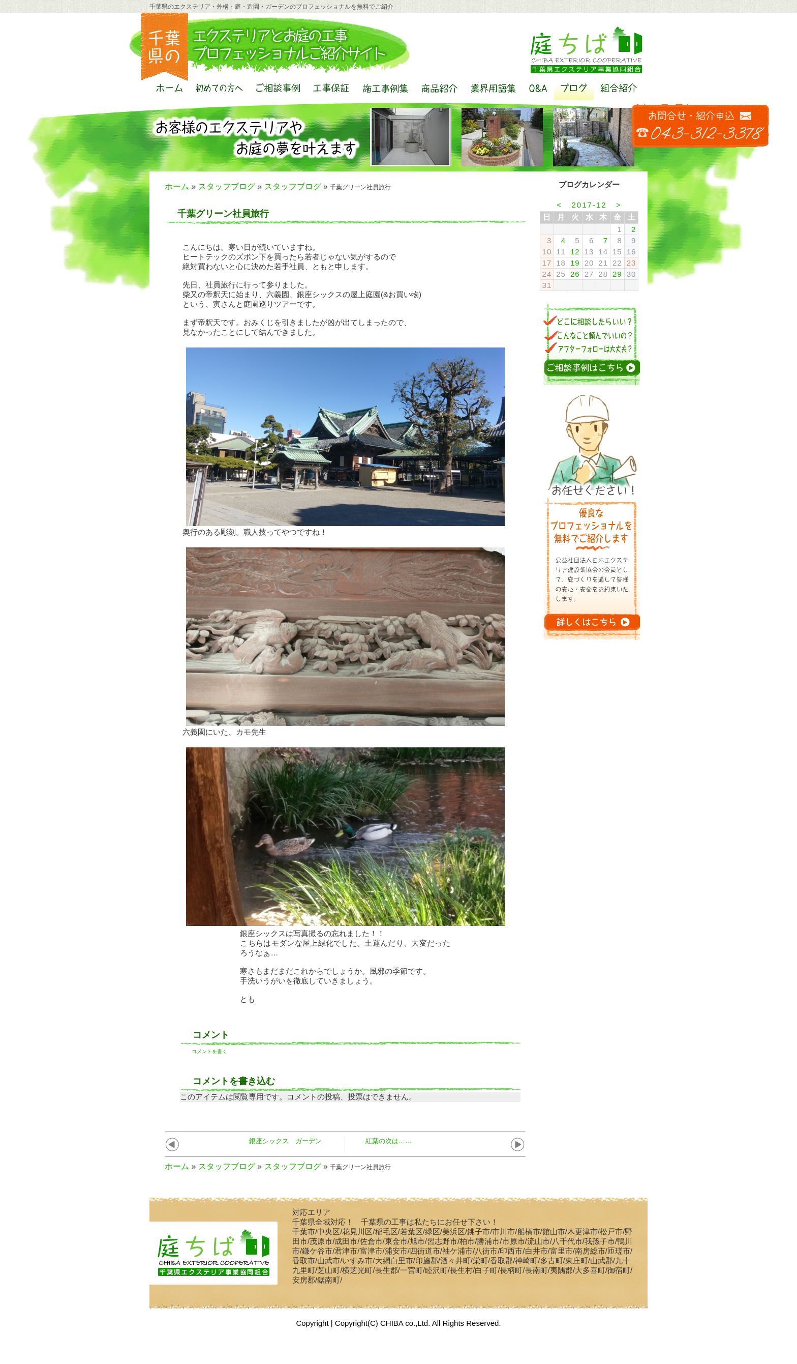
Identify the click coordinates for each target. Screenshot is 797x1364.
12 (575, 251)
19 (575, 262)
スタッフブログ (226, 186)
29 (617, 274)
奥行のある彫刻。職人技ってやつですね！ (254, 532)
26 (575, 274)
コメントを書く (209, 1051)
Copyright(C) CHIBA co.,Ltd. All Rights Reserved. (418, 1323)
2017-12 (588, 204)
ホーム (177, 186)
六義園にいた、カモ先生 (224, 732)
